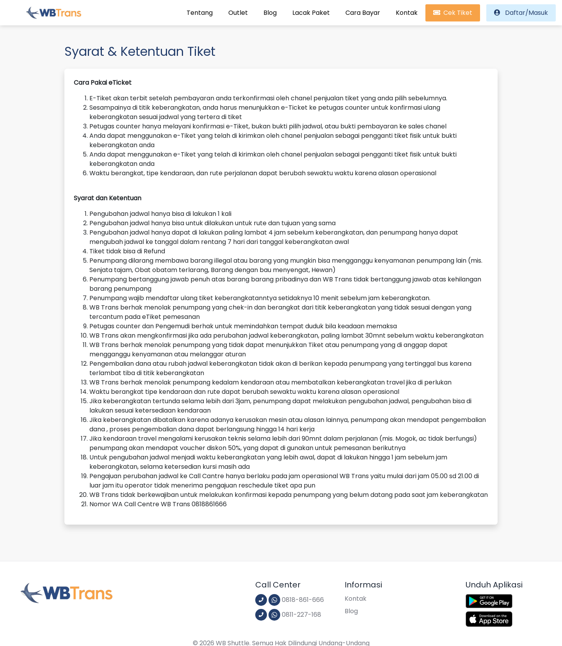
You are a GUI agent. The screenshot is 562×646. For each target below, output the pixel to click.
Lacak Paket (311, 12)
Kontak (407, 12)
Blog (270, 12)
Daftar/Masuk (521, 12)
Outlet (238, 12)
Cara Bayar (362, 12)
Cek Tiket (452, 12)
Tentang (200, 12)
